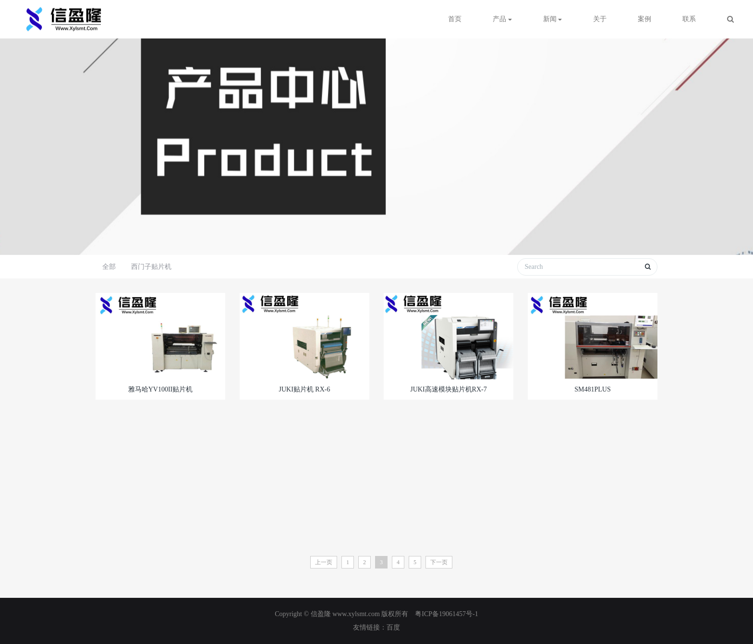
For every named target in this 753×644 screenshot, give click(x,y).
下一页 (439, 562)
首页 (455, 19)
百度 (393, 627)
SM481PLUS (592, 389)
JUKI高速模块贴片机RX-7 (448, 389)
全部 (109, 266)
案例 (644, 19)
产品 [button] (502, 19)
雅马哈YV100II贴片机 (160, 389)
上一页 (323, 562)
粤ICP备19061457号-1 (446, 614)
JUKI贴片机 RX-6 (304, 389)
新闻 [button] (552, 19)
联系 (689, 19)
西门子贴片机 (151, 266)
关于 (600, 19)
